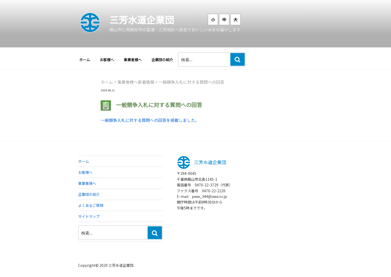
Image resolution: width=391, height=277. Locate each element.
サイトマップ (89, 216)
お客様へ (107, 59)
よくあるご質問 (90, 205)
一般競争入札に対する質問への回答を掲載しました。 (150, 120)
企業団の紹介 (162, 59)
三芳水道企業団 (141, 19)
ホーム (84, 59)
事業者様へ (133, 59)
